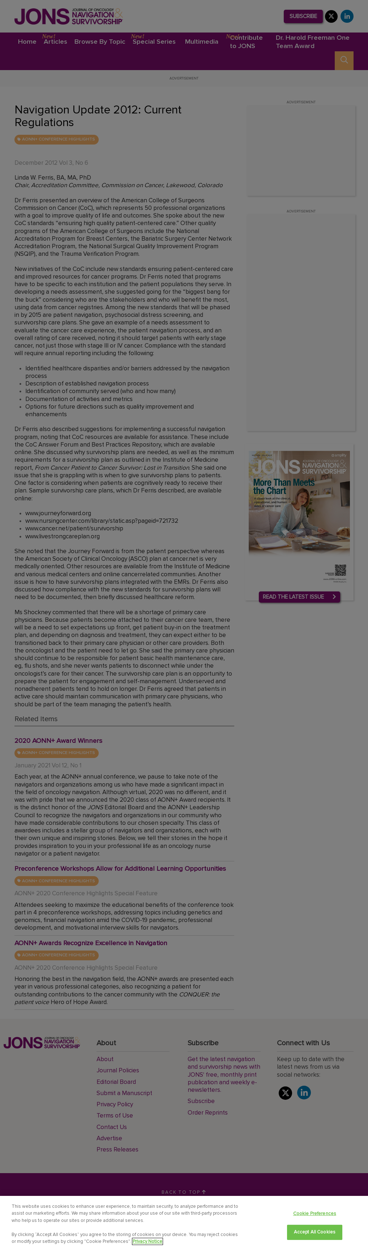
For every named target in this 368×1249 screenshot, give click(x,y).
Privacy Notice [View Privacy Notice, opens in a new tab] (147, 1241)
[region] (184, 1222)
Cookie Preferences (314, 1213)
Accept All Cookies (314, 1232)
